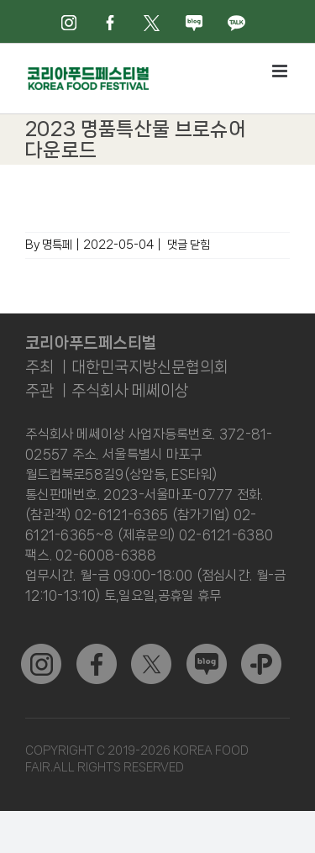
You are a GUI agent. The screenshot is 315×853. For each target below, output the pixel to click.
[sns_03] (41, 650)
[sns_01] (96, 650)
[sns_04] (206, 650)
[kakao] (261, 650)
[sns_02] (151, 650)
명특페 (57, 244)
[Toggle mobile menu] (281, 71)
